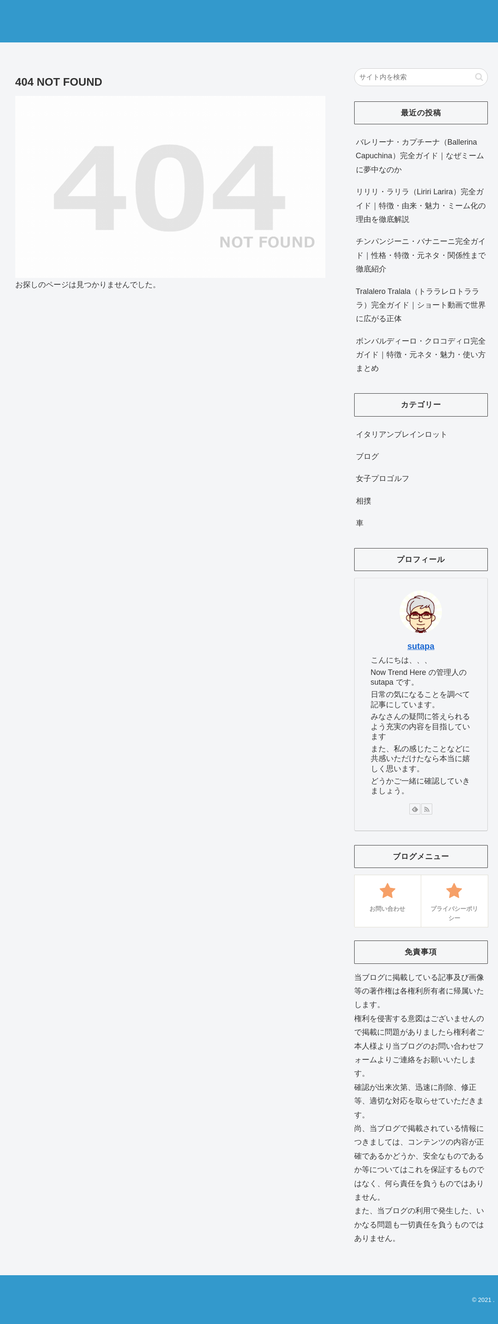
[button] (479, 77)
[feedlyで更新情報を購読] (414, 809)
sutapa (420, 646)
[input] (421, 77)
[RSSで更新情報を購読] (426, 809)
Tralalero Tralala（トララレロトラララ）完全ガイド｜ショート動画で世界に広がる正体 (421, 305)
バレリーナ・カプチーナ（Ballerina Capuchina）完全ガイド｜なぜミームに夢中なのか (420, 156)
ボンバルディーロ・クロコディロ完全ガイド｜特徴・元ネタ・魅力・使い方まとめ (421, 355)
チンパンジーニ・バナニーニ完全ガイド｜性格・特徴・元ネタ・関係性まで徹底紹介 (421, 255)
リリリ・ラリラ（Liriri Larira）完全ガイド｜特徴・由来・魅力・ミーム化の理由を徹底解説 (421, 206)
